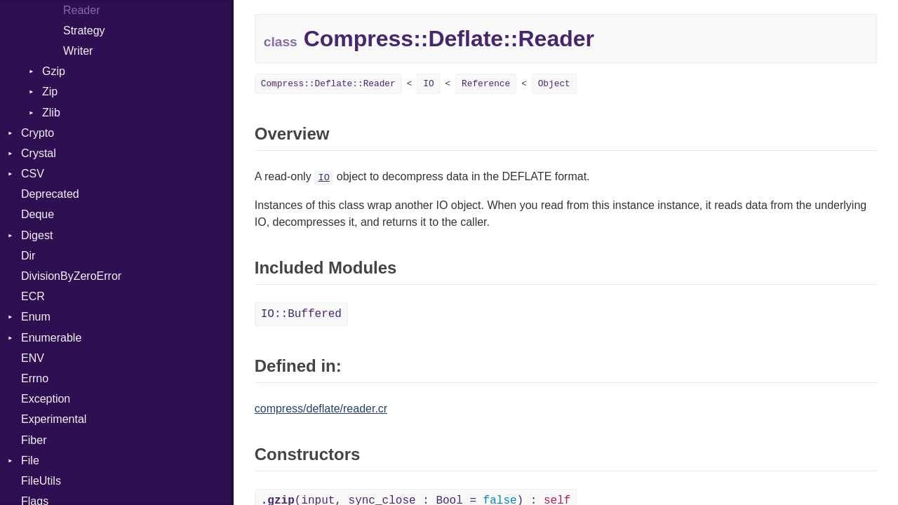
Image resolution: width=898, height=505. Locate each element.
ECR (33, 296)
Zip (50, 91)
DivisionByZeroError (71, 276)
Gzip (53, 71)
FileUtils (41, 481)
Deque (37, 214)
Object (554, 84)
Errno (34, 378)
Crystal (38, 153)
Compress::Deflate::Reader (328, 84)
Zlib (51, 113)
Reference (486, 84)
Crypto (37, 133)
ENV (32, 358)
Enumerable (51, 338)
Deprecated (50, 194)
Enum (36, 317)
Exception (45, 399)
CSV (32, 174)
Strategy (84, 30)
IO (428, 84)
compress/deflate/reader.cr (321, 409)
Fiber (33, 440)
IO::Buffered (301, 314)
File (30, 460)
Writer (78, 51)
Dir (28, 256)
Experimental (53, 419)
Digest (37, 235)
